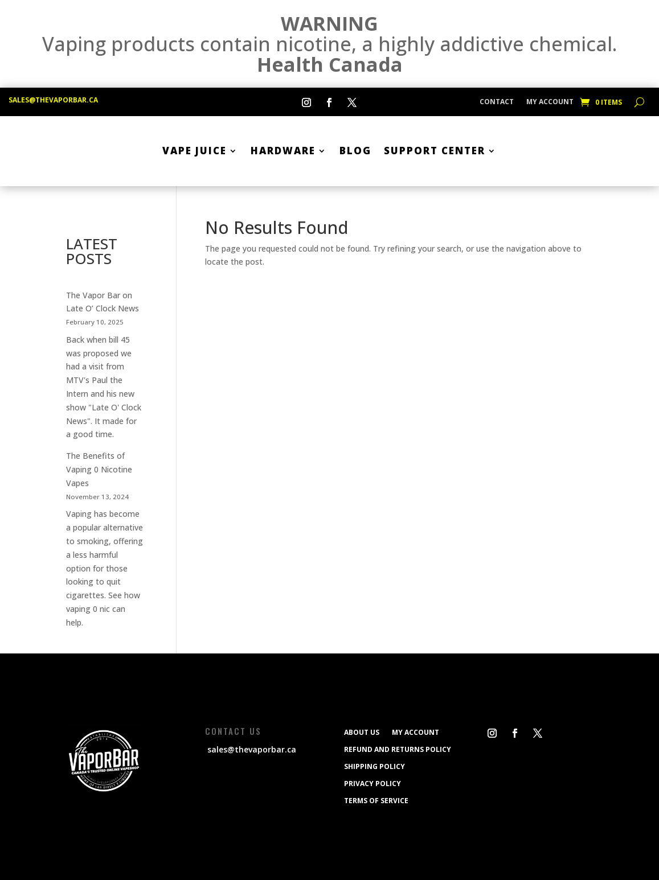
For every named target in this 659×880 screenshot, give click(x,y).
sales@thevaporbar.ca (53, 100)
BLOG (355, 150)
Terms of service (376, 800)
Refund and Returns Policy (397, 749)
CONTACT (497, 102)
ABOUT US (361, 732)
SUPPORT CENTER (434, 150)
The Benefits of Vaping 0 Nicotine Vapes (99, 469)
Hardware (283, 150)
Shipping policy (374, 766)
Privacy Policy (372, 783)
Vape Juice (194, 150)
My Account (550, 102)
